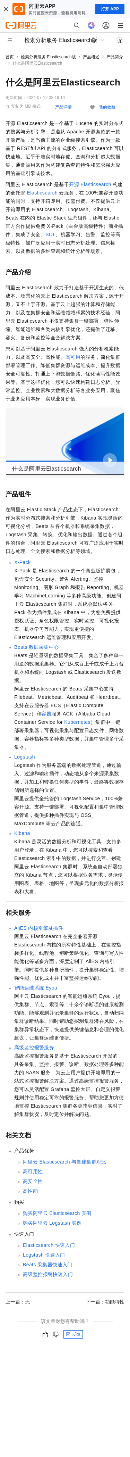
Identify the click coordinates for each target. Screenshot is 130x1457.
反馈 (73, 1334)
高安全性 (33, 1181)
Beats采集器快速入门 (47, 1264)
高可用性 (33, 1171)
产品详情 (63, 107)
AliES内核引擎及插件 (38, 928)
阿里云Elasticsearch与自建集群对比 (64, 1162)
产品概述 (91, 57)
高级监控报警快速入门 (48, 1274)
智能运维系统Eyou (35, 988)
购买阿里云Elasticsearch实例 (57, 1213)
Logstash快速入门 (44, 1255)
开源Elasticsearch (90, 184)
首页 (10, 57)
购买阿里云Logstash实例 (52, 1223)
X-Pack (22, 562)
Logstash (24, 757)
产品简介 (114, 57)
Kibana (22, 833)
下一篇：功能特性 (105, 1302)
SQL (50, 234)
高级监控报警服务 (34, 1047)
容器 (46, 714)
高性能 (30, 1191)
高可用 (73, 357)
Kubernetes (77, 722)
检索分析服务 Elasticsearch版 (48, 57)
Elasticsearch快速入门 (49, 1245)
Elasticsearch (42, 193)
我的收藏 (107, 107)
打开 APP (110, 9)
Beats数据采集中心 (36, 647)
